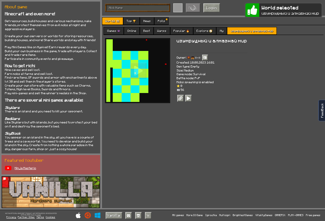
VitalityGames (264, 215)
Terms (40, 217)
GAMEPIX (280, 215)
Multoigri (224, 215)
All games (178, 215)
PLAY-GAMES (295, 215)
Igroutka (211, 215)
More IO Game (194, 215)
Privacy (11, 217)
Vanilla (113, 215)
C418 (39, 215)
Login (211, 8)
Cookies (50, 217)
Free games (313, 215)
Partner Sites (26, 217)
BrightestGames (243, 215)
